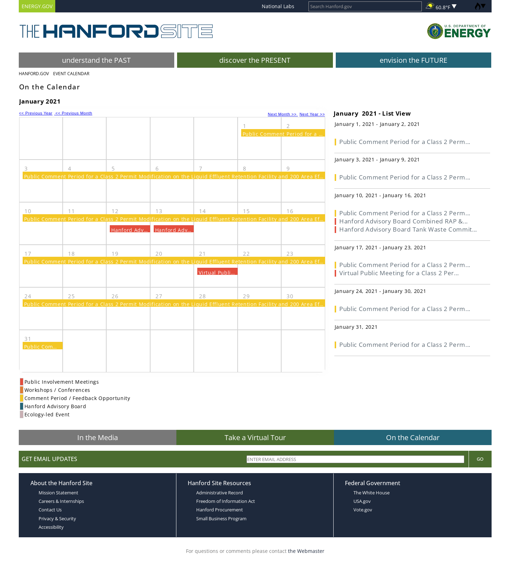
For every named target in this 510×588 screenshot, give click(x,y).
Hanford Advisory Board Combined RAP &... (403, 221)
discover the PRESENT (254, 60)
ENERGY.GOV (37, 6)
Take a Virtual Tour (255, 437)
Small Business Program (221, 518)
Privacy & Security (57, 518)
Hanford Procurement (219, 509)
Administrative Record (219, 492)
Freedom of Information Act (225, 501)
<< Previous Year (36, 113)
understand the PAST (96, 60)
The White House (371, 492)
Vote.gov (362, 509)
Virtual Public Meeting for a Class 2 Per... (399, 273)
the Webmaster (306, 551)
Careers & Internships (61, 501)
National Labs (278, 6)
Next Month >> (283, 114)
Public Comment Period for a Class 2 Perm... (404, 142)
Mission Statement (58, 492)
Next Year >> (312, 114)
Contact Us (50, 509)
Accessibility (51, 527)
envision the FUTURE (413, 60)
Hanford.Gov (34, 74)
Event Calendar (71, 74)
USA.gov (362, 501)
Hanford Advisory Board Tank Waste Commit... (408, 229)
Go (480, 459)
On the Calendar (413, 437)
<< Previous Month (73, 113)
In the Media (97, 437)
